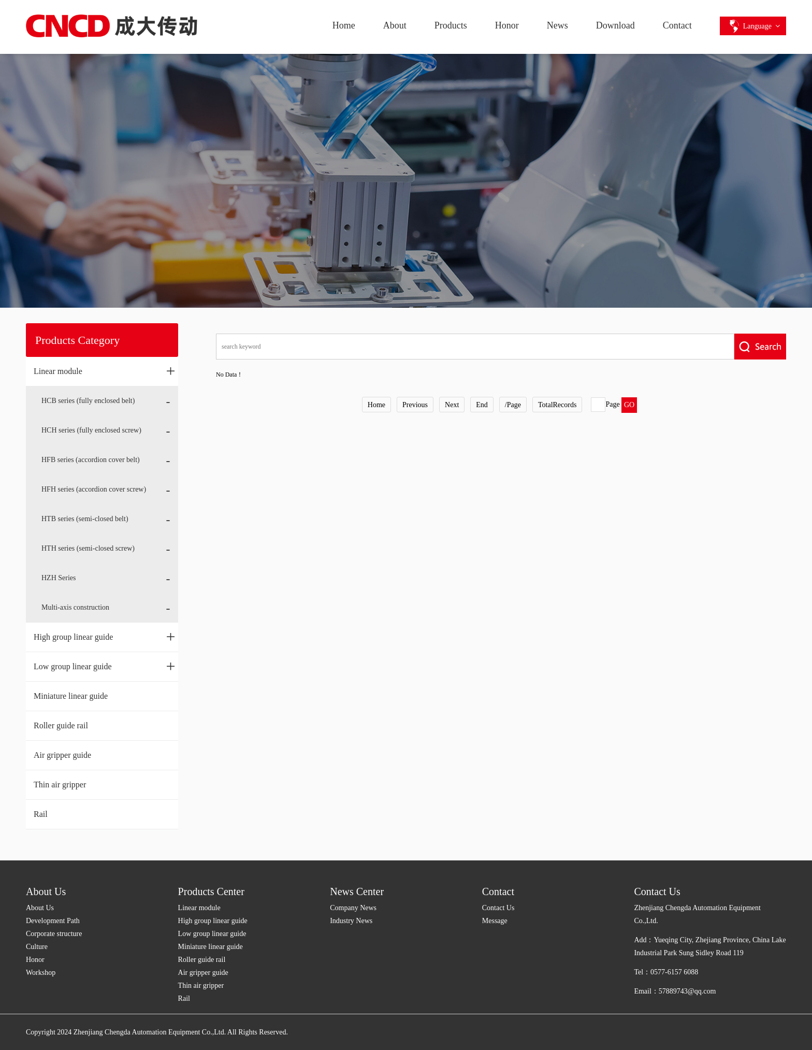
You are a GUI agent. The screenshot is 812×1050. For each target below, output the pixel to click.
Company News (353, 908)
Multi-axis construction (75, 607)
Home (343, 25)
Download (615, 25)
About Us (46, 891)
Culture (37, 947)
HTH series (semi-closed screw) (88, 548)
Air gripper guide (62, 755)
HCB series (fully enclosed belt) (88, 401)
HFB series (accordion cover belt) (90, 460)
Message (495, 921)
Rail (41, 814)
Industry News (351, 921)
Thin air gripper (60, 784)
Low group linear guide (105, 666)
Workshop (40, 972)
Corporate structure (54, 934)
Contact (677, 25)
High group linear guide (105, 636)
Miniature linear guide (71, 696)
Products (450, 25)
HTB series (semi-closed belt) (84, 519)
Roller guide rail (61, 725)
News (557, 25)
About (395, 25)
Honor (507, 25)
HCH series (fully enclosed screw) (91, 430)
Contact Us (498, 908)
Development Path (53, 921)
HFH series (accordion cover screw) (93, 489)
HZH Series (58, 578)
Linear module (105, 371)
